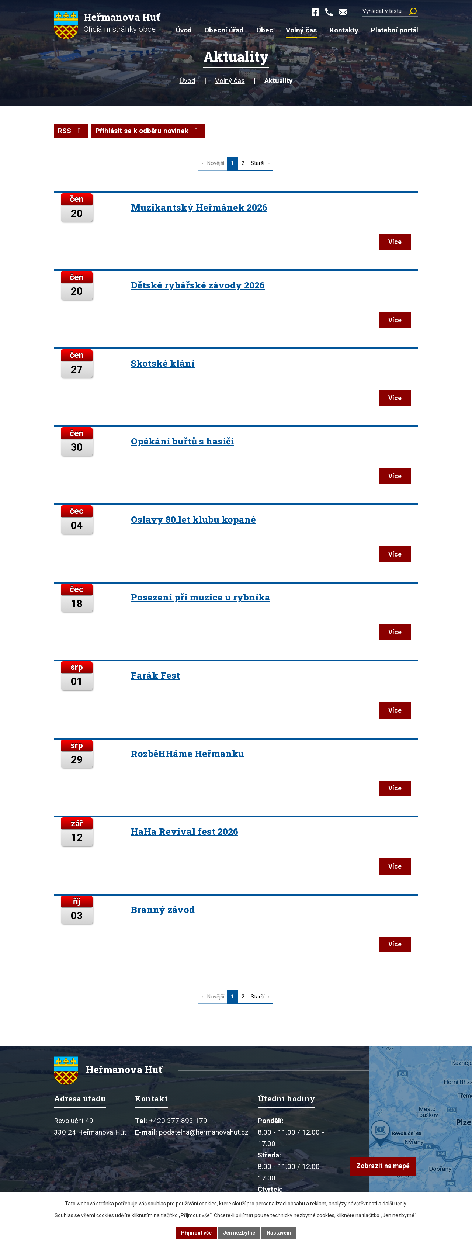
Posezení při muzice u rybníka (200, 599)
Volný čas (230, 81)
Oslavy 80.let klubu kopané (193, 521)
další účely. (394, 1204)
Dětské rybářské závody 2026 (198, 286)
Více (394, 242)
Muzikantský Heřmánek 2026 (199, 207)
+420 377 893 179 (178, 1125)
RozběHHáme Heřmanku (187, 756)
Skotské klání (163, 364)
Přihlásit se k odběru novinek (148, 131)
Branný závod (163, 913)
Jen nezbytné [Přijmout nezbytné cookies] (239, 1233)
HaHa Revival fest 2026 (184, 834)
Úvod (187, 81)
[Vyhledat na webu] (390, 11)
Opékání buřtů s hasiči (182, 442)
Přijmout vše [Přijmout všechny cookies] (196, 1233)
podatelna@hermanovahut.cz (204, 1136)
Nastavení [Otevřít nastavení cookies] (279, 1233)
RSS (70, 131)
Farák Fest (155, 678)
